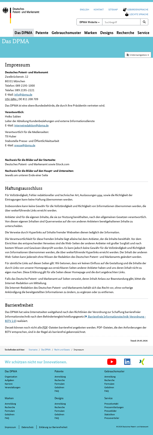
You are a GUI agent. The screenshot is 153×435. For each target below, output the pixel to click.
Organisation (11, 376)
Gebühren (59, 387)
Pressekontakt (111, 403)
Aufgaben (9, 380)
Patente (59, 371)
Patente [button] (41, 32)
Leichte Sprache (136, 14)
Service (108, 398)
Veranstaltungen (12, 387)
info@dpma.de (23, 94)
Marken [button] (90, 32)
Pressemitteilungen (114, 407)
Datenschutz (27, 427)
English (84, 9)
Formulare (60, 383)
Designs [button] (106, 32)
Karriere (9, 383)
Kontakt (99, 9)
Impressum (10, 427)
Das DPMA (46, 349)
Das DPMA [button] (23, 32)
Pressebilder (110, 411)
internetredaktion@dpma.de (31, 125)
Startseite (33, 349)
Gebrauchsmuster (114, 371)
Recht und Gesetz (62, 349)
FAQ (57, 391)
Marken (9, 398)
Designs (59, 398)
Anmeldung (60, 376)
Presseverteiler (111, 418)
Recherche (60, 380)
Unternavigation (138, 55)
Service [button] (143, 32)
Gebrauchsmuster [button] (66, 32)
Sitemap (113, 9)
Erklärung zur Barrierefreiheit (53, 427)
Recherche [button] (125, 32)
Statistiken (109, 414)
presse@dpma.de (24, 145)
